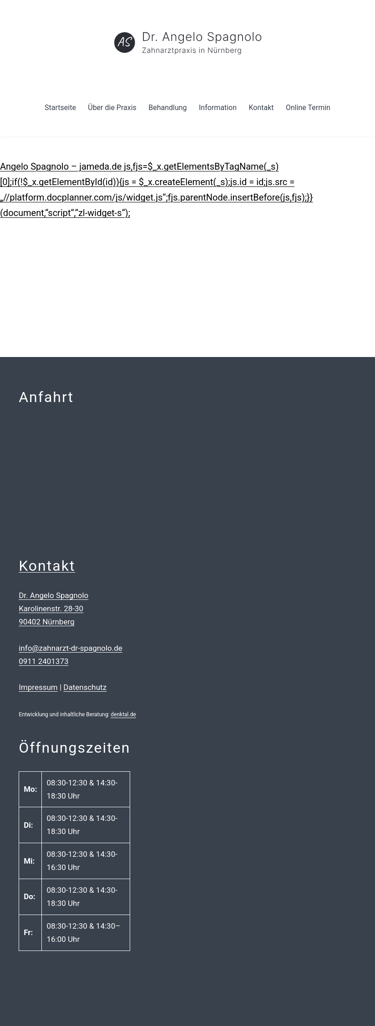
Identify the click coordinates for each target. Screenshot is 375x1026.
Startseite (60, 107)
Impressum (38, 687)
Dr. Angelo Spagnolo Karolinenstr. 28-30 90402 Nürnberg (53, 608)
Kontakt (261, 107)
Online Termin (308, 107)
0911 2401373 (43, 661)
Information (218, 107)
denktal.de (123, 714)
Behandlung (167, 107)
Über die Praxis (112, 107)
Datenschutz (84, 687)
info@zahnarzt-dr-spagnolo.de (70, 648)
